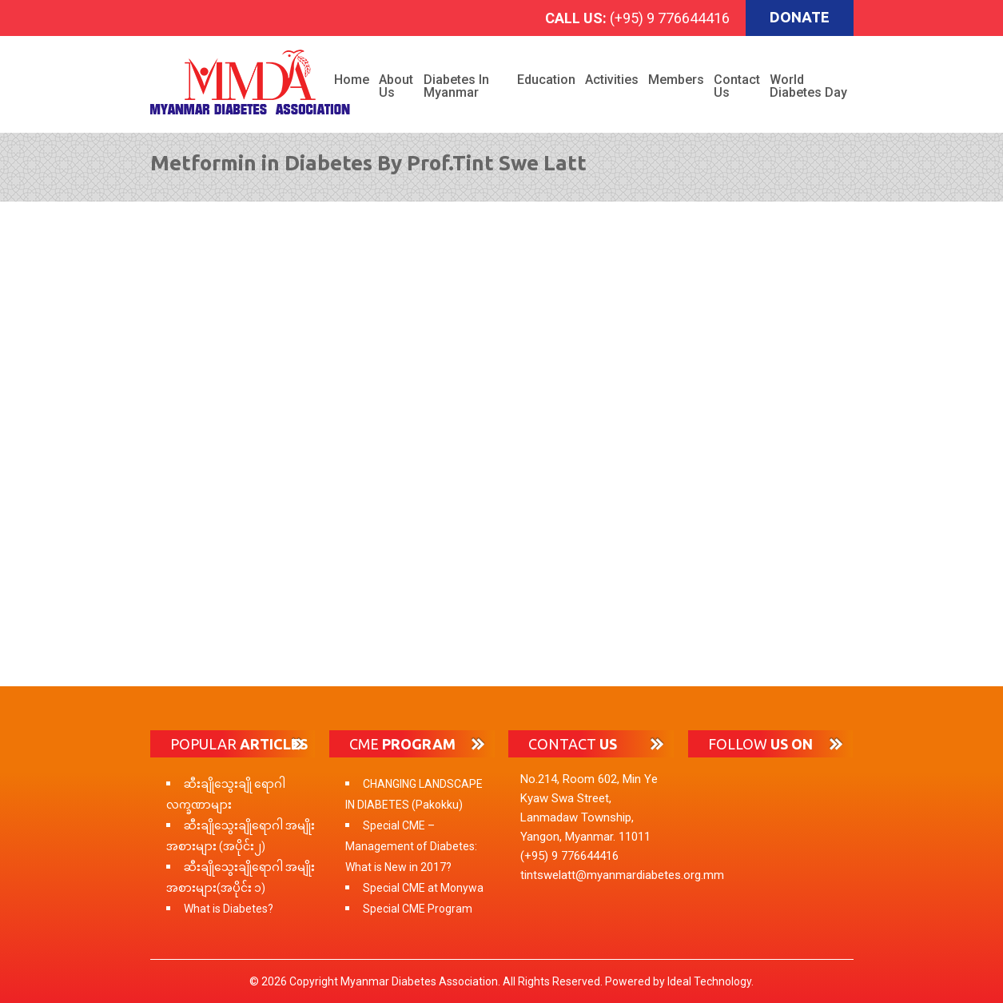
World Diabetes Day (808, 86)
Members (676, 79)
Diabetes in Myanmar (456, 86)
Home (351, 79)
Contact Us (737, 86)
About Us (396, 86)
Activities (612, 79)
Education (546, 79)
